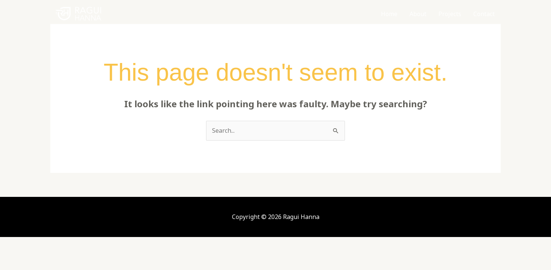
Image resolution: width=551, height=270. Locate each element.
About (417, 14)
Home (389, 14)
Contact (484, 14)
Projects (449, 14)
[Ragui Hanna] (78, 13)
